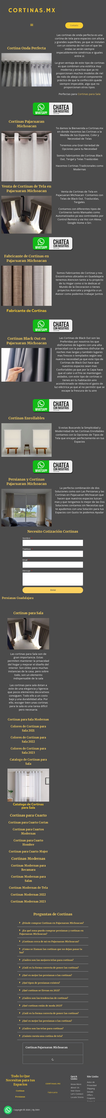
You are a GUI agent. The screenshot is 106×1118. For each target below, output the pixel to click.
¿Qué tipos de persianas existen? (41, 982)
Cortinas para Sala (89, 94)
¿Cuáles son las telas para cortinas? (42, 1028)
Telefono (26, 549)
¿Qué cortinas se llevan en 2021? (41, 990)
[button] (32, 25)
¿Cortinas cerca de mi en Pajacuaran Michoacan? (50, 941)
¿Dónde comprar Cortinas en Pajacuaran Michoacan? (53, 922)
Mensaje (26, 570)
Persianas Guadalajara (17, 598)
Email (25, 560)
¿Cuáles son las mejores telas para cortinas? (48, 960)
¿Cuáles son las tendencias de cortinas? (45, 998)
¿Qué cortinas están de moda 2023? (42, 1005)
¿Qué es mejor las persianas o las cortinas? (47, 975)
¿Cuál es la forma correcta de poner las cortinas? (50, 967)
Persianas (20, 1097)
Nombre (26, 538)
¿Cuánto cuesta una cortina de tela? (42, 1036)
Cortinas (20, 1091)
